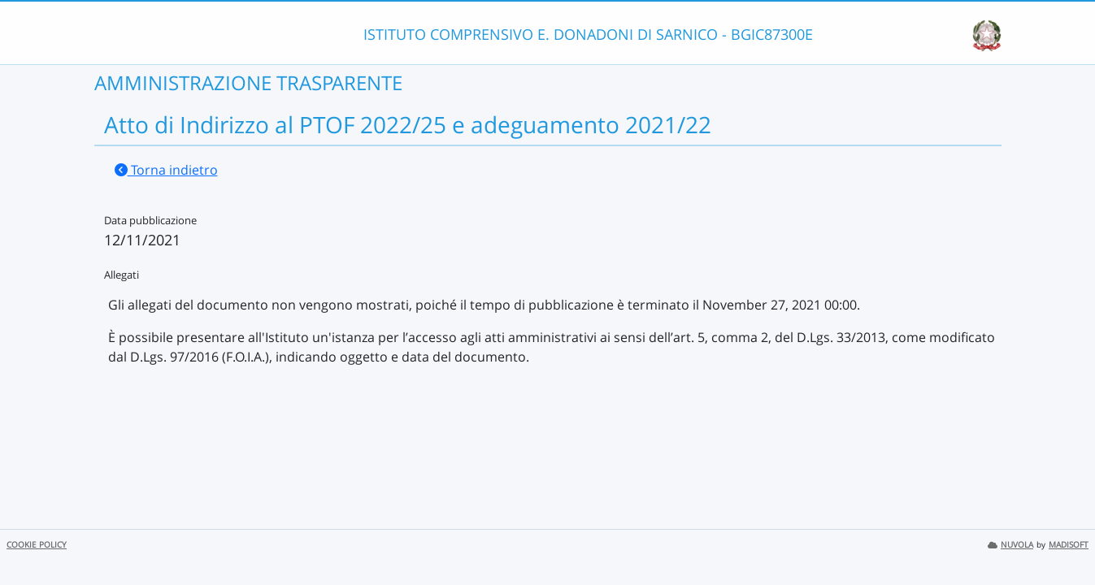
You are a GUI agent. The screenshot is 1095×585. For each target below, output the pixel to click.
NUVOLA (1010, 545)
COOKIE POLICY (37, 545)
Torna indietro (166, 170)
